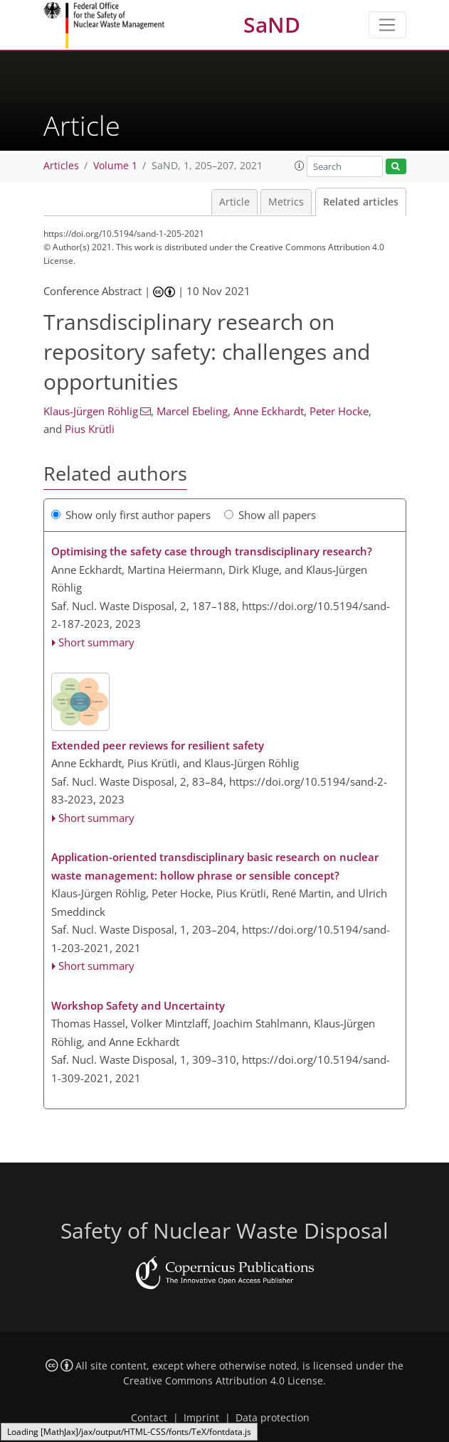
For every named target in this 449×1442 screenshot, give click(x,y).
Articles (61, 165)
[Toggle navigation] (387, 24)
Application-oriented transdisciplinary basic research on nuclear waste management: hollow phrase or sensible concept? (215, 866)
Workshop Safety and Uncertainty (138, 1005)
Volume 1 (115, 165)
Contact (149, 1417)
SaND (271, 24)
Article (234, 202)
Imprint (201, 1417)
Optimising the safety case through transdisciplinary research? (211, 551)
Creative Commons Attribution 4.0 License (223, 1380)
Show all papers (270, 515)
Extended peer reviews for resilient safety (157, 745)
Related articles (360, 202)
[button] (300, 165)
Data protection (273, 1417)
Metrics (286, 202)
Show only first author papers (131, 515)
